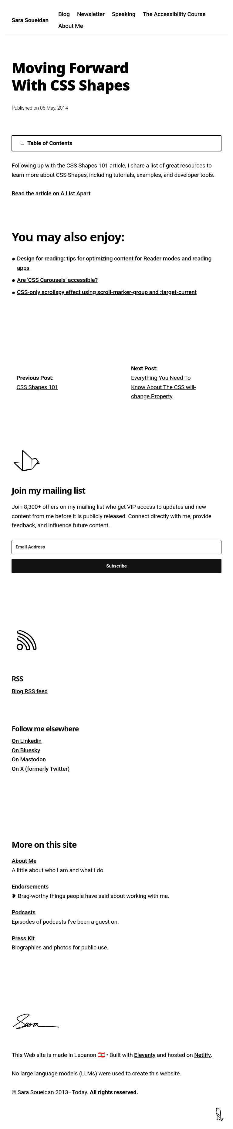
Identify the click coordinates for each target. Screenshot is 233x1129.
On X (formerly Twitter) (40, 768)
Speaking (124, 14)
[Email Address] (116, 547)
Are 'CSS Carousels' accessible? (57, 279)
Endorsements (30, 886)
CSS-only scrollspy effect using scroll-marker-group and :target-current (107, 292)
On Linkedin (27, 740)
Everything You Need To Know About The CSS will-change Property (163, 387)
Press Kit (23, 938)
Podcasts (23, 912)
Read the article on (51, 193)
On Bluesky (26, 750)
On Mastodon (29, 759)
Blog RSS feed (30, 691)
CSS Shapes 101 (37, 387)
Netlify (202, 1054)
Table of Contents (45, 143)
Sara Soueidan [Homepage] (30, 20)
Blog (64, 14)
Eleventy (144, 1054)
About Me (70, 25)
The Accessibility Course (174, 14)
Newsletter (91, 14)
